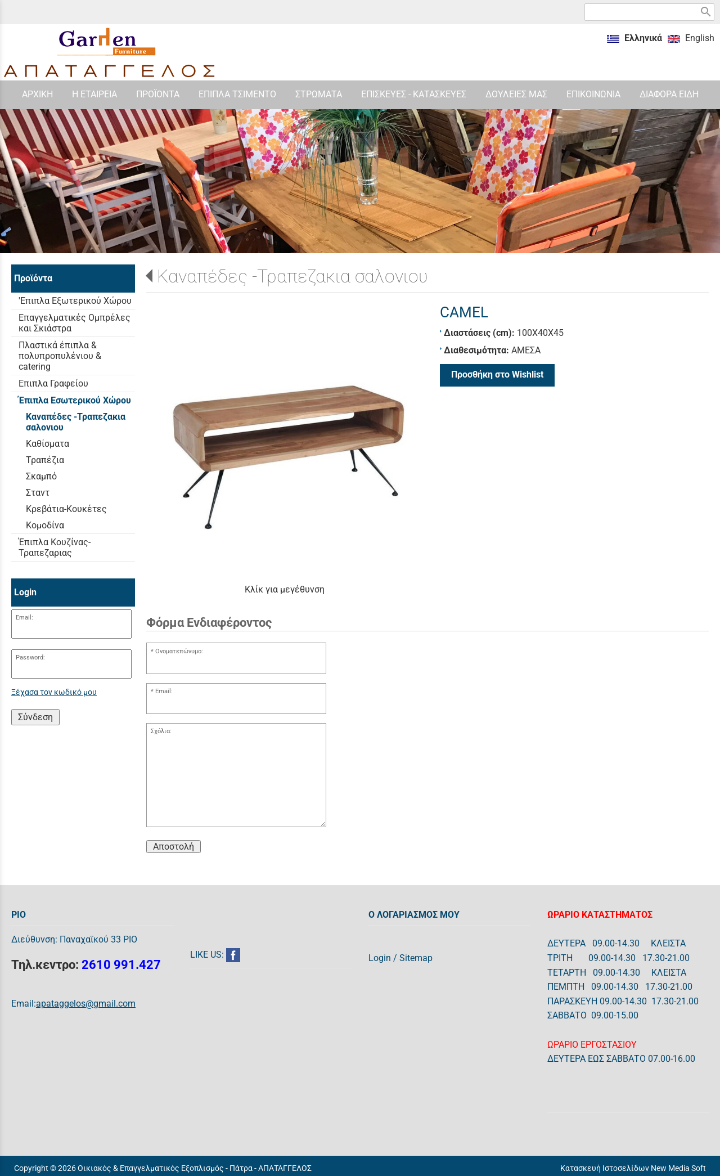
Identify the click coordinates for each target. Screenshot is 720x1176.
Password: (30, 657)
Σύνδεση (35, 717)
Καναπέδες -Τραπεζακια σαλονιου (292, 276)
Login (379, 958)
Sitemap (416, 958)
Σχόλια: (161, 731)
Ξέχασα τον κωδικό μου (54, 692)
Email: (24, 617)
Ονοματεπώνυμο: (179, 651)
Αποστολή (173, 846)
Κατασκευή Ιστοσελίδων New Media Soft (633, 1168)
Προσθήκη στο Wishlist (497, 374)
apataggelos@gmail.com (86, 1003)
